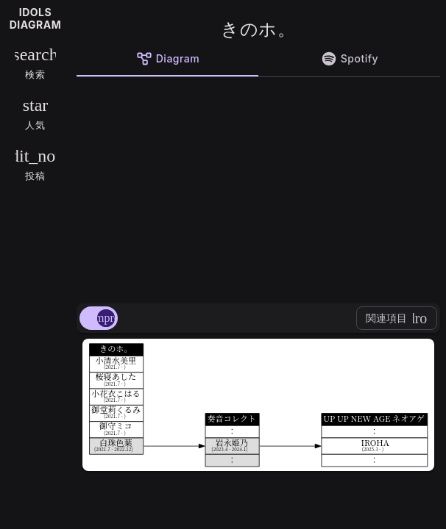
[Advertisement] (258, 187)
